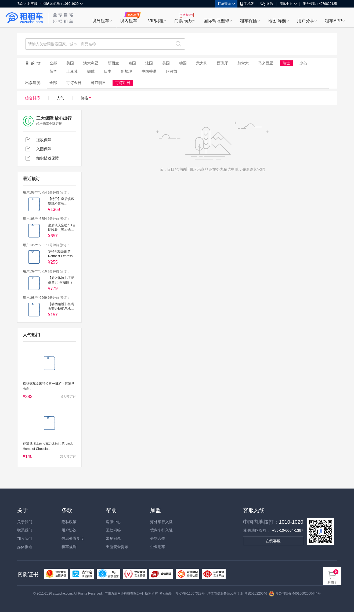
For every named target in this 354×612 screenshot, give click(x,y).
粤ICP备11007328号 (189, 593)
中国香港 (149, 71)
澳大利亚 (90, 63)
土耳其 (72, 71)
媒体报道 (24, 547)
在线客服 (273, 541)
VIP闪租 (156, 21)
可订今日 (73, 83)
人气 (60, 98)
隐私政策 (69, 522)
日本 (107, 71)
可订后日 (122, 83)
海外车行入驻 (161, 522)
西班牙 (222, 63)
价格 (86, 98)
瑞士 (286, 63)
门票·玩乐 (183, 21)
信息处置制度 (73, 538)
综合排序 (32, 98)
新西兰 (113, 63)
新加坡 (126, 71)
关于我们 (24, 522)
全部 (53, 63)
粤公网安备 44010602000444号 (295, 593)
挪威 (91, 71)
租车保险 (248, 21)
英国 (166, 63)
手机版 (247, 4)
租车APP (333, 21)
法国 (149, 63)
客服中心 (113, 522)
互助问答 (113, 530)
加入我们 (24, 538)
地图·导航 (277, 21)
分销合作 (157, 538)
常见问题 (113, 538)
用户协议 (69, 530)
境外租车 (100, 21)
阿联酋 (171, 71)
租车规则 (69, 547)
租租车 (24, 18)
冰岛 (303, 63)
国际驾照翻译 (216, 21)
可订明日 (98, 83)
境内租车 (128, 21)
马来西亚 (265, 63)
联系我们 (24, 530)
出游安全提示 (117, 547)
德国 (183, 63)
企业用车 (157, 547)
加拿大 (243, 63)
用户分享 (305, 21)
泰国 (132, 63)
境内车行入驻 (161, 530)
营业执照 (166, 593)
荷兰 (53, 71)
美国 (70, 63)
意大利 (201, 63)
